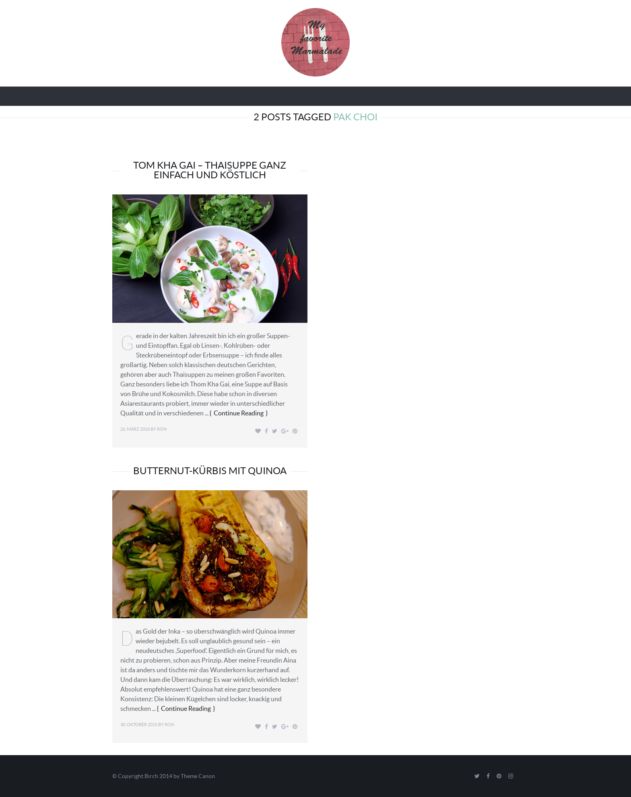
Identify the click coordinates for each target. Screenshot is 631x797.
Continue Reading (239, 413)
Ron (162, 429)
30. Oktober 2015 (138, 724)
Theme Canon (198, 776)
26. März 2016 (135, 429)
